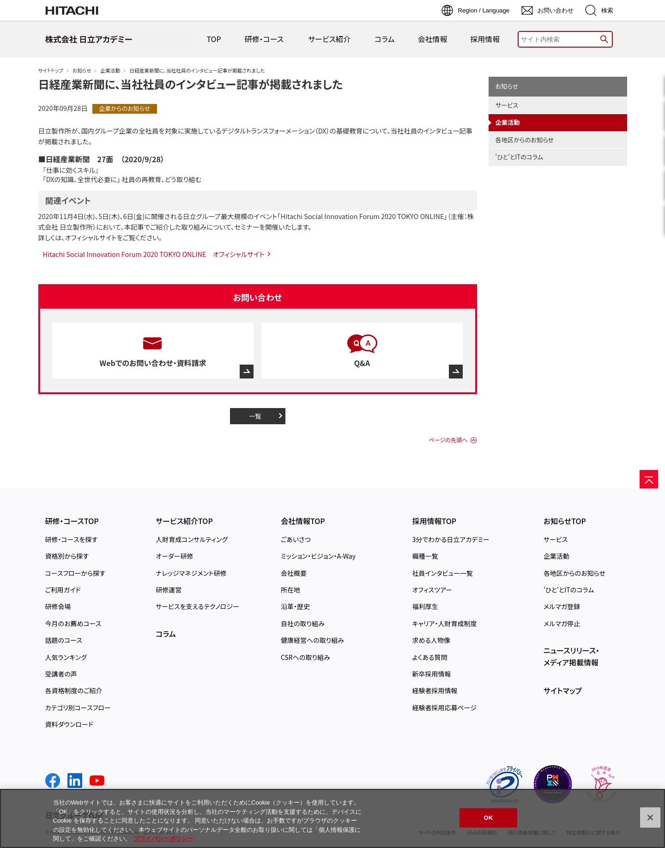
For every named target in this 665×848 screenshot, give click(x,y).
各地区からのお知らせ (525, 139)
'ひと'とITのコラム (520, 157)
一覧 (255, 416)
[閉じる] (650, 817)
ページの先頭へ (448, 440)
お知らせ (82, 70)
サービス (507, 105)
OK (488, 817)
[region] (332, 818)
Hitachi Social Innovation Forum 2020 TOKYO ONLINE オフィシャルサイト (154, 254)
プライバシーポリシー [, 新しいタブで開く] (163, 838)
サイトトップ (50, 70)
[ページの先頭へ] (649, 479)
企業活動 (110, 70)
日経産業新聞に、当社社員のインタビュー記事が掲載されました (190, 84)
